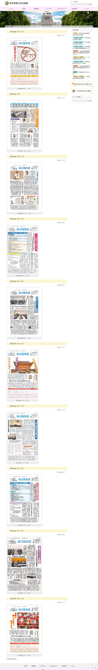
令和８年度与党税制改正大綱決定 (81, 77)
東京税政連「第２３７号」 (17, 406)
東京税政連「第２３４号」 (17, 598)
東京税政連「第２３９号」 (17, 281)
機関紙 (75, 72)
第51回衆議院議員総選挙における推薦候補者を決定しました (81, 67)
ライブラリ (49, 9)
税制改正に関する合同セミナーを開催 (81, 62)
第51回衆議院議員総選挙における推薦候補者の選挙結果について (81, 52)
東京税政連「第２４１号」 (17, 156)
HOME (7, 26)
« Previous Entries (12, 658)
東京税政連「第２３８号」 (17, 344)
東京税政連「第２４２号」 (17, 32)
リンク (87, 9)
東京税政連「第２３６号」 (17, 468)
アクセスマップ (61, 9)
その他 (75, 33)
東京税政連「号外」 (15, 94)
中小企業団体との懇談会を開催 (81, 42)
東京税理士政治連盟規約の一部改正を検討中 (81, 34)
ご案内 (24, 9)
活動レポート (76, 57)
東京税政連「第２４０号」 (17, 219)
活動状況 (36, 9)
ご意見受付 (74, 9)
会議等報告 (76, 37)
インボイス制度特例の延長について (81, 57)
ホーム (11, 9)
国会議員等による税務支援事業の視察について (81, 47)
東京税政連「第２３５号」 (17, 531)
